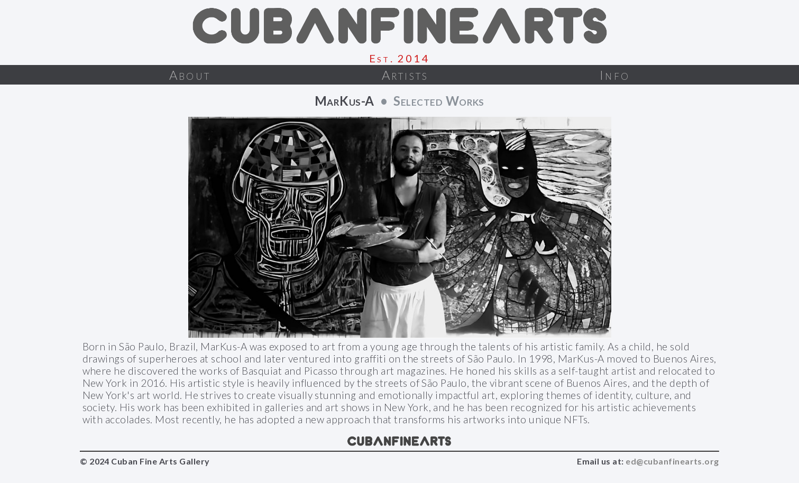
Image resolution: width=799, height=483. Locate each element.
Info (615, 74)
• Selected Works (429, 100)
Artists (405, 74)
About (189, 74)
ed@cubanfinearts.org (672, 461)
